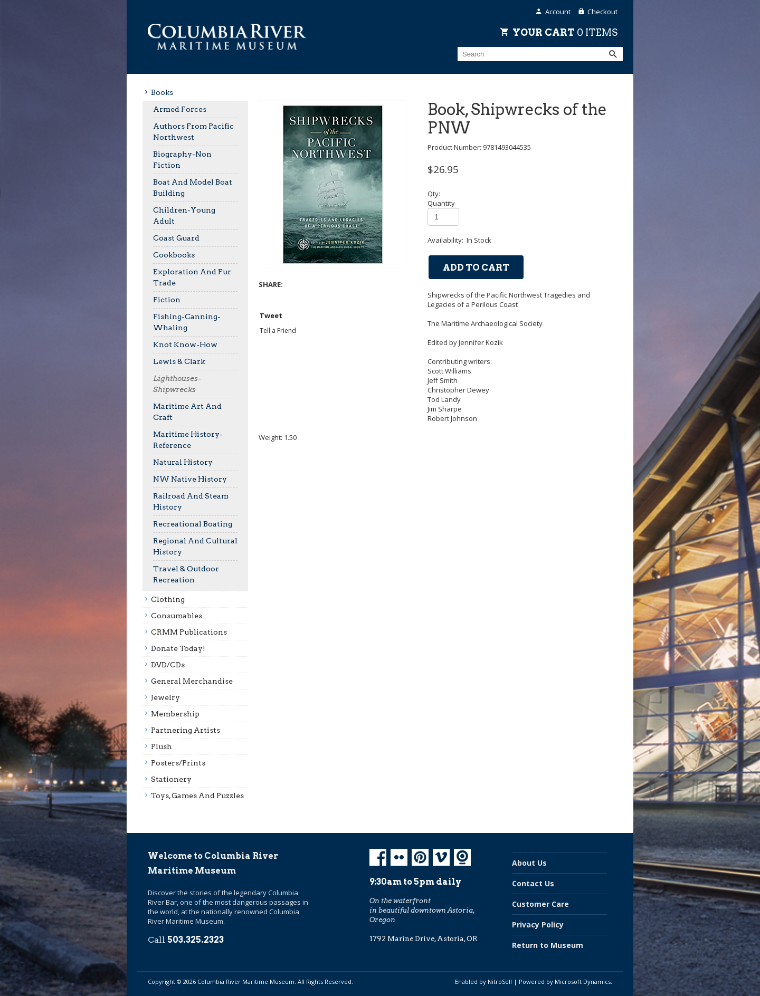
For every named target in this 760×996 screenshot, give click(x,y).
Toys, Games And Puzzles (197, 795)
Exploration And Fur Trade (192, 277)
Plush (161, 746)
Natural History (183, 462)
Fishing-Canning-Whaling (187, 322)
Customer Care (540, 904)
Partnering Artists (185, 730)
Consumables (176, 615)
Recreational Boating (192, 524)
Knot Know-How (185, 344)
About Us (529, 863)
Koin (462, 857)
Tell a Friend (278, 330)
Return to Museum (547, 945)
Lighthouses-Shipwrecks (177, 384)
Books (162, 92)
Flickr (399, 857)
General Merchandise (192, 681)
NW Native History (190, 479)
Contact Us (533, 883)
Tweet (271, 315)
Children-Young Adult (184, 215)
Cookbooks (174, 255)
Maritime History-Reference (188, 439)
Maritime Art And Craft (187, 412)
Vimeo (441, 857)
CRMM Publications (189, 632)
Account (558, 11)
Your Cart (565, 32)
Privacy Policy (538, 925)
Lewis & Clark (179, 361)
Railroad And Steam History (191, 501)
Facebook (377, 857)
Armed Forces (179, 109)
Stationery (171, 779)
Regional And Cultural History (195, 546)
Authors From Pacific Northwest (193, 131)
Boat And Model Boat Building (192, 187)
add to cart (476, 267)
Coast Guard (176, 238)
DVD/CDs (168, 664)
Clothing (168, 599)
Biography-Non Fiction (182, 159)
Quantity (441, 203)
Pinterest (420, 857)
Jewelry (165, 697)
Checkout (602, 11)
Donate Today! (178, 648)
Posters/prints (178, 763)
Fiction (166, 299)
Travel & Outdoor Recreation (186, 574)
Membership (175, 714)
